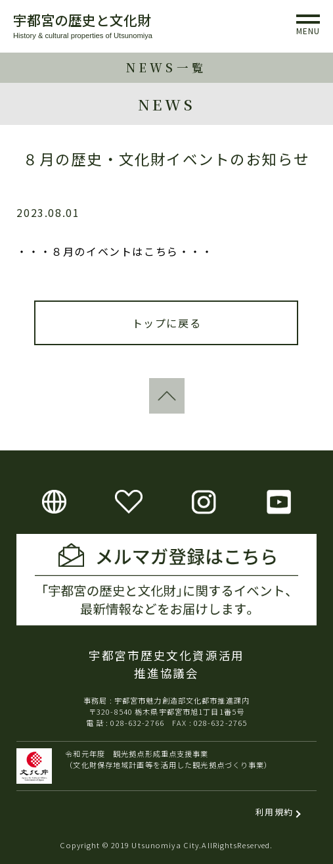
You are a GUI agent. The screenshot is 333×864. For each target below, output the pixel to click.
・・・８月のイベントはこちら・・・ (114, 251)
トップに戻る (167, 323)
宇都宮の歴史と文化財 (82, 20)
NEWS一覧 (167, 67)
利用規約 (274, 811)
